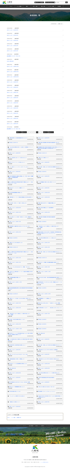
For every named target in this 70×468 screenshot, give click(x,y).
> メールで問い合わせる (44, 462)
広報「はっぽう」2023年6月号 (14, 406)
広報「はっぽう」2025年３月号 (15, 257)
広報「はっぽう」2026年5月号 (14, 153)
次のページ (46, 132)
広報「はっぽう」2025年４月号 (44, 247)
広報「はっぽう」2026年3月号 (14, 171)
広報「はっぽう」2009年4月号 (12, 35)
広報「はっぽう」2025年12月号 (44, 192)
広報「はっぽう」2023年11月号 (44, 368)
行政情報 (59, 6)
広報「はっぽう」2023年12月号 (44, 363)
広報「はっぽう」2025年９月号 (15, 212)
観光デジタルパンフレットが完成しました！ (17, 162)
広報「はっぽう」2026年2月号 (43, 176)
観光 (27, 6)
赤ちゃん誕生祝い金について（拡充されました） (18, 157)
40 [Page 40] (30, 132)
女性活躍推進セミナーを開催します (44, 298)
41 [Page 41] (32, 132)
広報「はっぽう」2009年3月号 (12, 40)
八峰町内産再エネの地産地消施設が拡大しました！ (18, 137)
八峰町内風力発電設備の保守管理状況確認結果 (46, 217)
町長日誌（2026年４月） (42, 153)
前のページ (24, 132)
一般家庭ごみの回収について (14, 401)
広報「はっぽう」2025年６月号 (15, 232)
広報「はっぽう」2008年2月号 (12, 118)
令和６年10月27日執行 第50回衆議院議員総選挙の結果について (50, 277)
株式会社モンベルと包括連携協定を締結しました (18, 363)
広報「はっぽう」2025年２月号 (15, 262)
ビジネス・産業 (51, 6)
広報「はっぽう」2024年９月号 (15, 303)
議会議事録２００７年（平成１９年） (14, 128)
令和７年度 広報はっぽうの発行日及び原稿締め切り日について (50, 251)
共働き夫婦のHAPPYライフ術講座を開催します (47, 203)
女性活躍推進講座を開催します (15, 277)
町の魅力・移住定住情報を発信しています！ (17, 319)
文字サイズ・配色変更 (39, 2)
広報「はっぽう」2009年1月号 (12, 50)
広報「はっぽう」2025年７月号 (15, 221)
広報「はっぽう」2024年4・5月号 (15, 328)
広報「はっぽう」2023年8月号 (43, 382)
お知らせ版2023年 (12, 368)
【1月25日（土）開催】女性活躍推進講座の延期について (48, 262)
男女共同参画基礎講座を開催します (15, 192)
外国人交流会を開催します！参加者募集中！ (46, 207)
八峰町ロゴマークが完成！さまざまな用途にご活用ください (20, 298)
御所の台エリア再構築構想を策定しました (17, 386)
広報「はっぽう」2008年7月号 (12, 92)
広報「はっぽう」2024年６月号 (15, 324)
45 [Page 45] (41, 132)
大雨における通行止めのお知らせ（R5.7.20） (46, 386)
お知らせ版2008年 (10, 61)
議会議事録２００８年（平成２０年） (14, 56)
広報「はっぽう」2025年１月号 (44, 267)
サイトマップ (18, 425)
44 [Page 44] (39, 132)
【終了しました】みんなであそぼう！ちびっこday (18, 354)
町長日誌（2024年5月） (42, 319)
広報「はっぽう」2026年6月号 (43, 137)
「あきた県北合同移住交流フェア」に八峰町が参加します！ (49, 372)
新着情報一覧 (19, 417)
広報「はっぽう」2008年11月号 (12, 71)
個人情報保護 (31, 425)
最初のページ (19, 132)
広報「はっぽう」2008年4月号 (12, 108)
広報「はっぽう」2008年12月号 (13, 66)
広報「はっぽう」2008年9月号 (12, 82)
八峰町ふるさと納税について (43, 157)
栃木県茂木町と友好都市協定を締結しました (17, 345)
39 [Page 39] (28, 132)
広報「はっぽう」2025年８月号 (44, 212)
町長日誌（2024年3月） (42, 328)
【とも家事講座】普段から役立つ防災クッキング (47, 182)
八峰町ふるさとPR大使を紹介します (16, 242)
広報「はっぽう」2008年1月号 (12, 123)
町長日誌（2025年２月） (42, 257)
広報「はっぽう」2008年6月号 (12, 97)
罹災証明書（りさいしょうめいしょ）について (46, 391)
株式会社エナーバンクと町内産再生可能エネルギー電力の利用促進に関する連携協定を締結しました (20, 334)
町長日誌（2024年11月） (13, 293)
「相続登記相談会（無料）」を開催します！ (17, 359)
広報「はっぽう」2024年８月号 (15, 307)
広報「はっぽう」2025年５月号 (44, 242)
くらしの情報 (19, 6)
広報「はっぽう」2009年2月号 (12, 45)
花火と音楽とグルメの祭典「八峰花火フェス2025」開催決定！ (20, 217)
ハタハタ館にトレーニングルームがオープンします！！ (19, 166)
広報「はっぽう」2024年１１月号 (15, 282)
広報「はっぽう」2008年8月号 (12, 87)
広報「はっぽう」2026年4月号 (43, 162)
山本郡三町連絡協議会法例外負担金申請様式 (46, 377)
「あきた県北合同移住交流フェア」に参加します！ (47, 238)
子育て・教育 (35, 6)
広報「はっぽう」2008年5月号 (12, 102)
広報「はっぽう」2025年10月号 (15, 207)
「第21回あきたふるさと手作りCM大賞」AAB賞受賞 (47, 349)
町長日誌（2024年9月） (42, 288)
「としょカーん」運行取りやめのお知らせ (17, 396)
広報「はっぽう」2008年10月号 (13, 76)
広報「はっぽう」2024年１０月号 (44, 293)
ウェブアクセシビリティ (50, 425)
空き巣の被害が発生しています (15, 391)
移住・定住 (43, 6)
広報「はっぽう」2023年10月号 (15, 372)
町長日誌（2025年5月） (13, 238)
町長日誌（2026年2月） (42, 171)
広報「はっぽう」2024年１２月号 (44, 271)
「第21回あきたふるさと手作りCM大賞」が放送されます (48, 359)
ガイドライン (25, 425)
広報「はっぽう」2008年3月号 (12, 113)
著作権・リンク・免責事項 (39, 425)
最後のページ (51, 132)
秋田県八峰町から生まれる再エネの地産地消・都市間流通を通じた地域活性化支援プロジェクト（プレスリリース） (49, 232)
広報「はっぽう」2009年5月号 (12, 30)
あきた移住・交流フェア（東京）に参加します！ (18, 203)
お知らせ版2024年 (41, 333)
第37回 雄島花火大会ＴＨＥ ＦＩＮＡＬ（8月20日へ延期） (19, 382)
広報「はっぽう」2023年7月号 (43, 401)
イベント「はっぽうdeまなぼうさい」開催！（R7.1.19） (19, 267)
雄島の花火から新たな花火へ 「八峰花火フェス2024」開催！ (49, 303)
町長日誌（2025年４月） (13, 247)
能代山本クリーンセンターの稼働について (17, 187)
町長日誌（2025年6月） (42, 221)
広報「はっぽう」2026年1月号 (43, 187)
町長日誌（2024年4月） (42, 324)
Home (8, 417)
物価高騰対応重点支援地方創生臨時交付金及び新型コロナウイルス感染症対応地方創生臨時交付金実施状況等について (49, 148)
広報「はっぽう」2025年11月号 (44, 197)
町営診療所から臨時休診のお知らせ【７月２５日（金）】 (19, 226)
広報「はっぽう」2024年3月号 (43, 339)
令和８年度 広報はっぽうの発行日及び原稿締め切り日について (50, 166)
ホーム (11, 6)
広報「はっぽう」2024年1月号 (43, 354)
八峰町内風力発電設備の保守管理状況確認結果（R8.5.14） (49, 142)
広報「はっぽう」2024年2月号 (14, 349)
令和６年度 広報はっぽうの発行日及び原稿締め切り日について (50, 345)
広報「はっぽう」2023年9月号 (14, 377)
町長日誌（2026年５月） (13, 142)
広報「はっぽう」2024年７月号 (44, 313)
